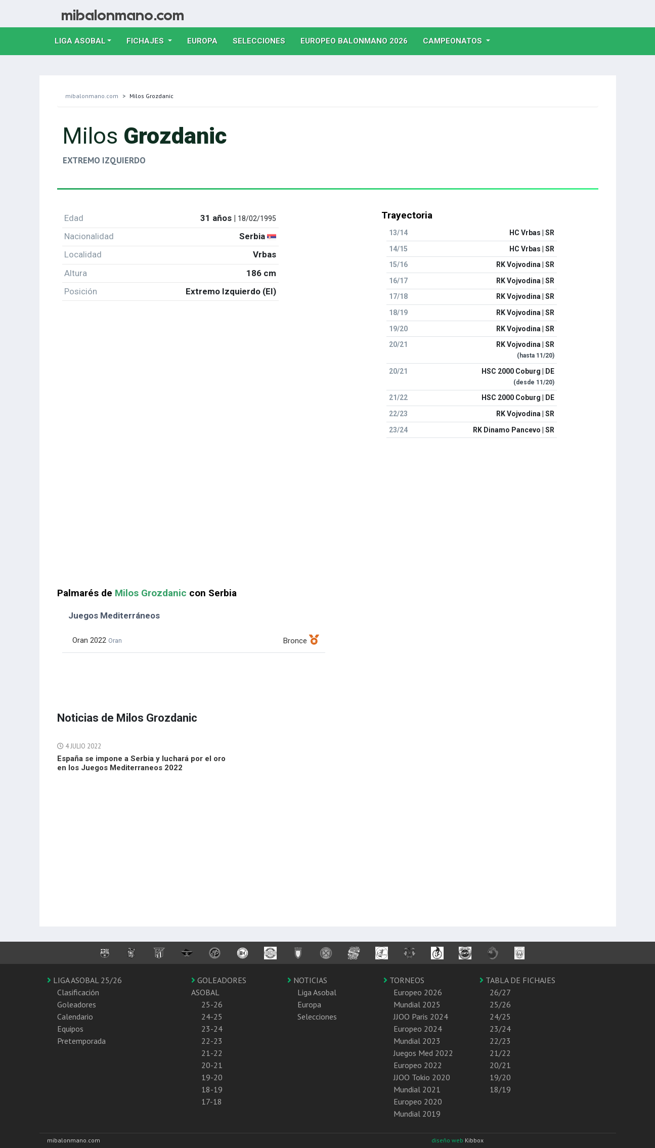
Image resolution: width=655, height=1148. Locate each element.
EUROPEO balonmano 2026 (357, 40)
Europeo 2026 (418, 992)
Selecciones (263, 40)
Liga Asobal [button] (80, 41)
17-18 (211, 1101)
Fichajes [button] (146, 41)
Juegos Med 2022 (423, 1053)
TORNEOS (403, 980)
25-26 (212, 1004)
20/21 (500, 1065)
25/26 (500, 1004)
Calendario (75, 1016)
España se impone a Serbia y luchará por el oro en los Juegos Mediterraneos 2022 (141, 763)
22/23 (500, 1041)
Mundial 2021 (417, 1089)
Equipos (70, 1029)
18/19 (500, 1089)
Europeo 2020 (418, 1101)
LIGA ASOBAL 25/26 (84, 980)
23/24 (500, 1029)
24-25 (212, 1016)
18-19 (212, 1089)
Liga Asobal (316, 992)
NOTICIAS (307, 980)
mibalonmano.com (91, 96)
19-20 (212, 1077)
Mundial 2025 (417, 1004)
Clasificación (78, 992)
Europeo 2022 (418, 1065)
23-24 (212, 1029)
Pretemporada (81, 1041)
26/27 (500, 992)
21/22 (500, 1053)
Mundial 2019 (417, 1114)
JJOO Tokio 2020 (422, 1077)
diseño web (448, 1140)
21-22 (212, 1053)
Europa (206, 40)
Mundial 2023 (417, 1041)
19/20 (500, 1077)
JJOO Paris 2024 (421, 1016)
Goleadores (76, 1004)
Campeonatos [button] (453, 41)
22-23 (212, 1041)
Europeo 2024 (418, 1029)
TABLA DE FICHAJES (517, 980)
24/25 (500, 1016)
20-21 (212, 1065)
